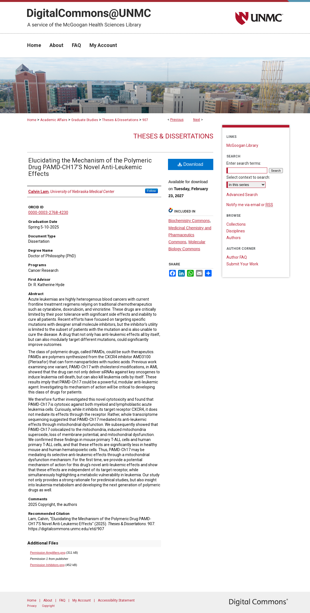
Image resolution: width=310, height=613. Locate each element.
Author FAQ (236, 257)
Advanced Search (242, 194)
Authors (233, 237)
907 (145, 120)
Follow (151, 190)
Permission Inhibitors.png (47, 565)
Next (196, 120)
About (47, 600)
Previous (177, 120)
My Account (81, 600)
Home (31, 120)
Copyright (48, 605)
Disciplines (235, 231)
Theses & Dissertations (120, 120)
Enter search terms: (243, 163)
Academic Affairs (53, 120)
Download (190, 164)
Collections (236, 224)
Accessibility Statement (116, 600)
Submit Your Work (242, 264)
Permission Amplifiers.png (48, 552)
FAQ (62, 600)
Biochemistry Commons (189, 220)
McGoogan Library (242, 145)
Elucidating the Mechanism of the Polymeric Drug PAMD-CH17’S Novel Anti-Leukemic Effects (90, 167)
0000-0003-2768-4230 (48, 212)
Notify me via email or (249, 204)
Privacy (32, 605)
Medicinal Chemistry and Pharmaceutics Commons (190, 235)
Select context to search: (248, 177)
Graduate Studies (84, 120)
